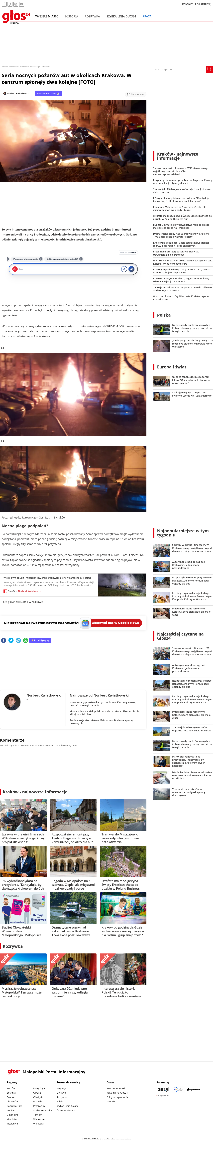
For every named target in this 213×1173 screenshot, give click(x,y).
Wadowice (39, 1119)
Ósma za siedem (66, 1110)
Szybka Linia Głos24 (121, 16)
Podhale (37, 1101)
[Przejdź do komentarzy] (135, 94)
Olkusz (37, 1092)
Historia (71, 16)
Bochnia (11, 1092)
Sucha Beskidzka (42, 1110)
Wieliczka (38, 1123)
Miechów (12, 1119)
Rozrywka (92, 16)
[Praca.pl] (163, 1089)
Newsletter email (115, 1088)
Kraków (11, 1088)
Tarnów (37, 1114)
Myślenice (12, 1123)
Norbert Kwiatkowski (18, 93)
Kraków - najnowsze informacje (35, 792)
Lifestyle (61, 1092)
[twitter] (11, 641)
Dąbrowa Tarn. (15, 1106)
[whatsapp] (25, 641)
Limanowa (12, 1114)
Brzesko (11, 1097)
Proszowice (39, 1106)
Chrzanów (12, 1101)
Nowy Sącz (39, 1088)
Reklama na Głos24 (117, 1092)
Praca (147, 16)
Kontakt (110, 1101)
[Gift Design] (163, 1096)
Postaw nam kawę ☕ (48, 93)
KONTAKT (187, 4)
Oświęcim (38, 1097)
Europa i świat (171, 367)
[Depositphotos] (193, 1089)
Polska (164, 315)
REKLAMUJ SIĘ (203, 4)
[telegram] (18, 641)
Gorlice (10, 1110)
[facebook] (3, 641)
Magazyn (62, 1088)
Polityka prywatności (117, 1097)
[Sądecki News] (178, 1089)
